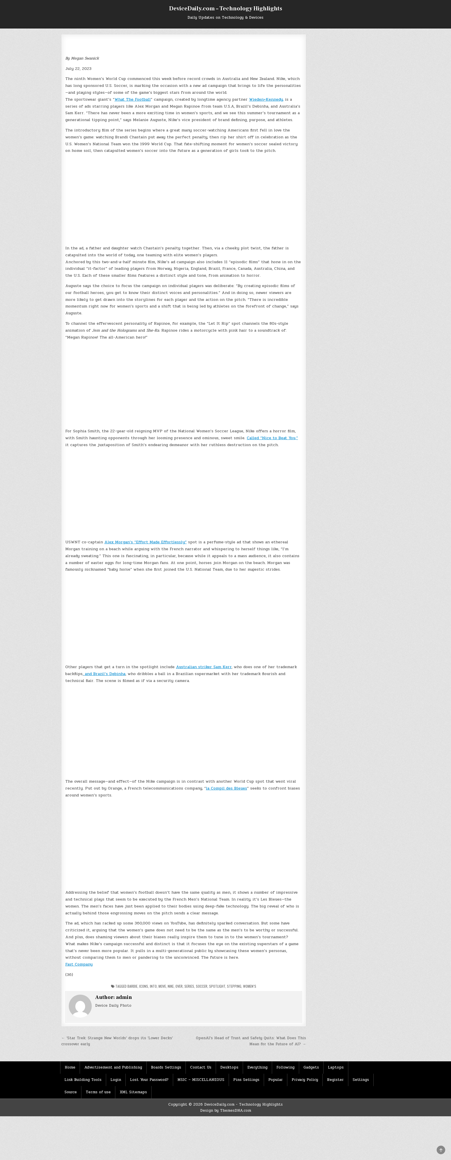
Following (285, 1067)
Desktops (229, 1067)
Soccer (201, 986)
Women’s (249, 986)
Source (70, 1092)
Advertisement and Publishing (113, 1067)
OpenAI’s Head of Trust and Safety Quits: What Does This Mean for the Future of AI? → (251, 1041)
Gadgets (311, 1067)
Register (335, 1080)
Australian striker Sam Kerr (204, 667)
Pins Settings (246, 1080)
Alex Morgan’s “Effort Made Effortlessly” (145, 542)
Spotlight (217, 986)
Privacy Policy (305, 1080)
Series (189, 986)
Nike (171, 986)
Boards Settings (166, 1067)
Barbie (132, 986)
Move (162, 986)
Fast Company (79, 964)
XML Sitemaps (133, 1092)
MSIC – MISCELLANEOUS (200, 1080)
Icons (143, 986)
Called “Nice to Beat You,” (272, 438)
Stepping (234, 986)
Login (115, 1080)
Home (70, 1067)
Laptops (336, 1067)
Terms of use (98, 1092)
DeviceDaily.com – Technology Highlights (225, 8)
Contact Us (200, 1067)
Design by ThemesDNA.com (225, 1110)
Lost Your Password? (149, 1080)
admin (124, 997)
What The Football (132, 99)
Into (153, 986)
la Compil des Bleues (226, 788)
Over (179, 986)
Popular (275, 1080)
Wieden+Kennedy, (266, 99)
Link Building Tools (83, 1080)
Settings (361, 1080)
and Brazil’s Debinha (104, 674)
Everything (257, 1067)
